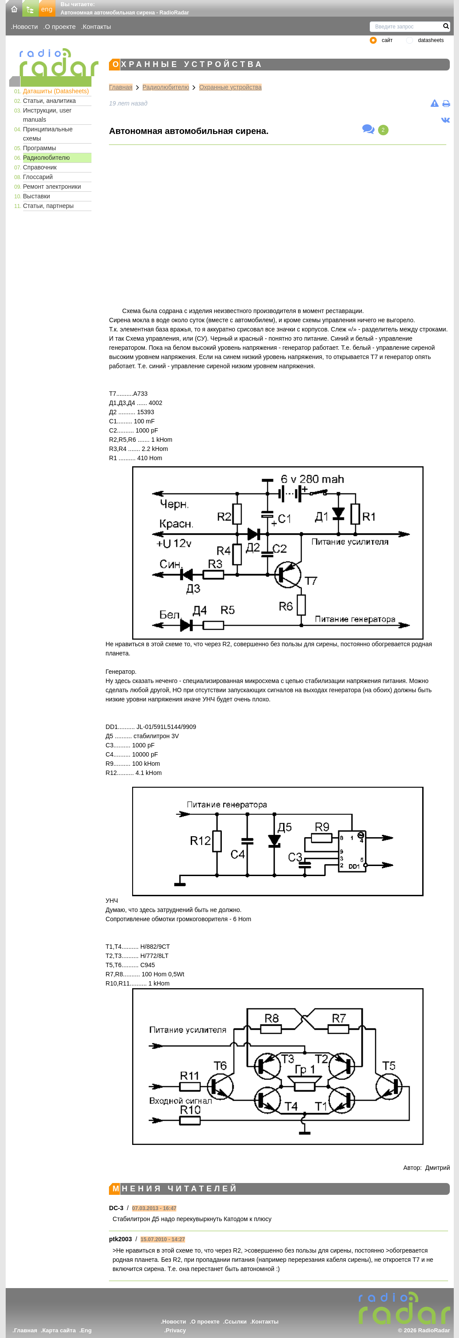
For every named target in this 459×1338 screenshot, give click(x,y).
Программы (39, 147)
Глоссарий (38, 176)
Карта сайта (59, 1330)
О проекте (60, 26)
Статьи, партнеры (48, 205)
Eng (86, 1330)
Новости (25, 26)
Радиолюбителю (46, 157)
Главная (120, 87)
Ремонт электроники (52, 186)
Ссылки (235, 1321)
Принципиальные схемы (48, 134)
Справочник (40, 167)
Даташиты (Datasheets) (56, 91)
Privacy (176, 1330)
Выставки (36, 196)
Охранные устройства (230, 87)
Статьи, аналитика (49, 100)
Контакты (97, 26)
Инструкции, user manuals (47, 115)
